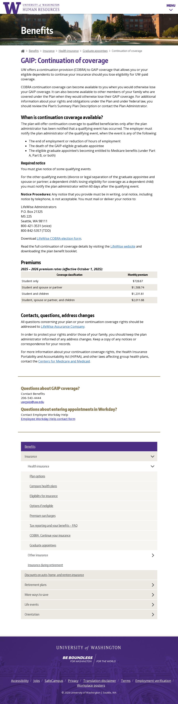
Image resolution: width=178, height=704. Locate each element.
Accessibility (20, 681)
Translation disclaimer (99, 681)
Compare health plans (43, 486)
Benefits (34, 51)
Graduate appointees (95, 51)
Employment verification (153, 681)
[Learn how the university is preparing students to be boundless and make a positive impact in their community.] (89, 660)
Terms (126, 681)
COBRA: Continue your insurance (50, 535)
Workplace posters (91, 685)
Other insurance (91, 555)
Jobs (36, 681)
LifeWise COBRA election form (59, 238)
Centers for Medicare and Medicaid (64, 361)
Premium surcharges (43, 516)
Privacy (73, 681)
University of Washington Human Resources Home (31, 8)
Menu (171, 8)
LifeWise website (122, 246)
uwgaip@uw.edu (32, 402)
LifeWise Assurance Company (63, 326)
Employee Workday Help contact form (48, 419)
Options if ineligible (41, 506)
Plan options (37, 476)
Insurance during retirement (45, 565)
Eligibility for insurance (44, 496)
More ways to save (89, 594)
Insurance (49, 51)
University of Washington (89, 648)
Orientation (89, 614)
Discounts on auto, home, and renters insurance (54, 575)
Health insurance (69, 51)
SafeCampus (54, 681)
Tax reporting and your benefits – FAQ (53, 526)
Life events (89, 604)
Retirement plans (89, 585)
